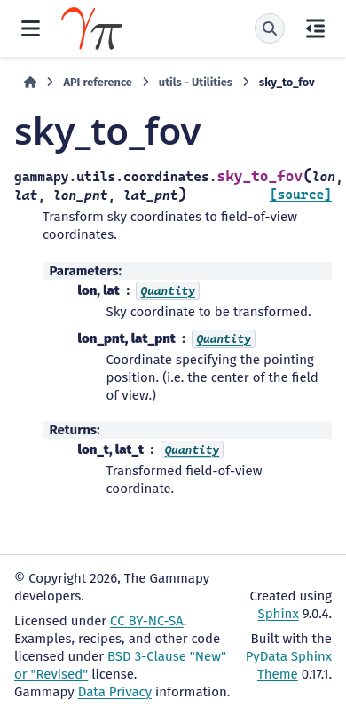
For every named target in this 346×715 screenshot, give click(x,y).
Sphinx (278, 614)
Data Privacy (115, 692)
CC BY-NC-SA (147, 621)
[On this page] (315, 28)
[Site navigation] (30, 28)
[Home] (30, 82)
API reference (97, 82)
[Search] (270, 28)
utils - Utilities (195, 82)
